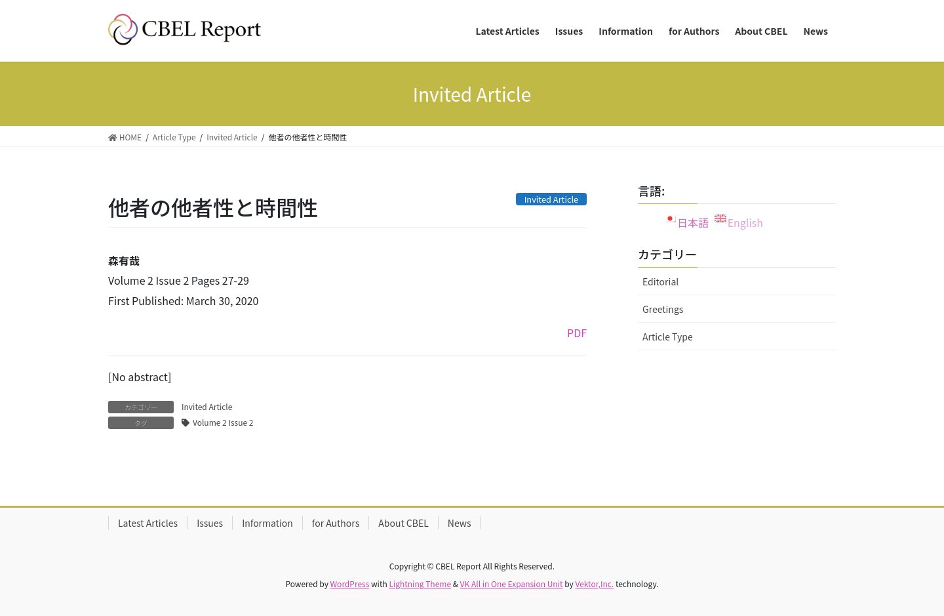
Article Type (667, 336)
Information (267, 522)
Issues (210, 522)
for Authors (335, 522)
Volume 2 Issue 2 (223, 422)
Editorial (660, 281)
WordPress (350, 583)
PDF (577, 332)
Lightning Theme (420, 583)
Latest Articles (148, 522)
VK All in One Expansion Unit (511, 583)
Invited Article (207, 406)
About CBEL (403, 522)
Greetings (662, 309)
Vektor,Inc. (594, 583)
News (459, 522)
